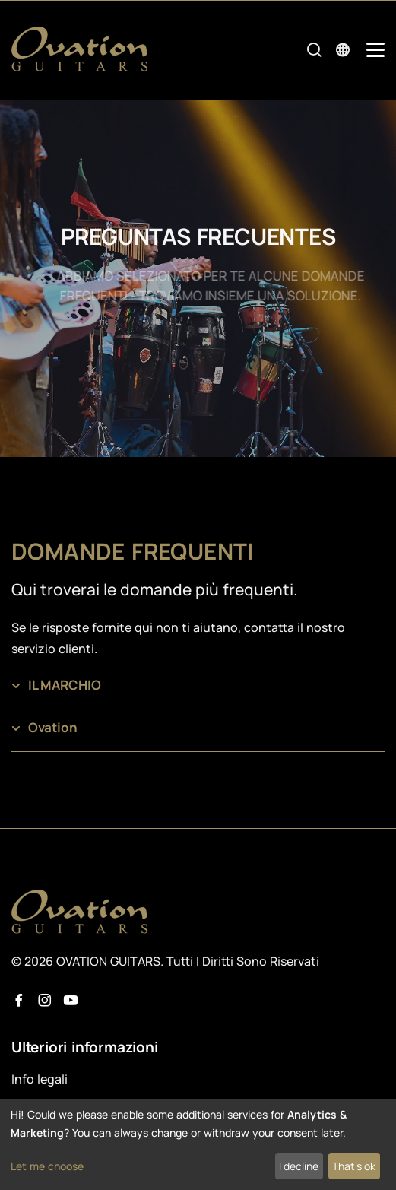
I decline (298, 1166)
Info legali (39, 1079)
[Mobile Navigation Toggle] (375, 50)
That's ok (353, 1166)
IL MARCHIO (64, 684)
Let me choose (47, 1166)
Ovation (53, 727)
